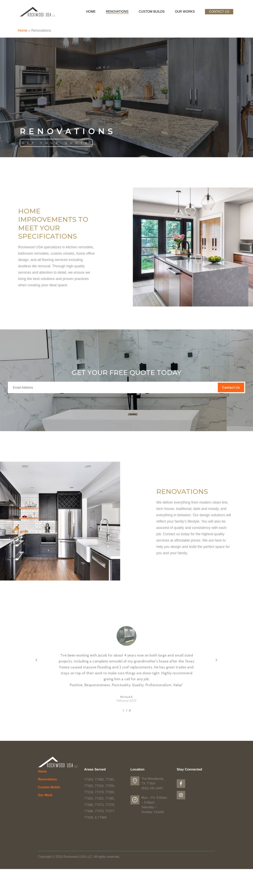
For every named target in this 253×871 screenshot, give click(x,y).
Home (22, 30)
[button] (56, 142)
